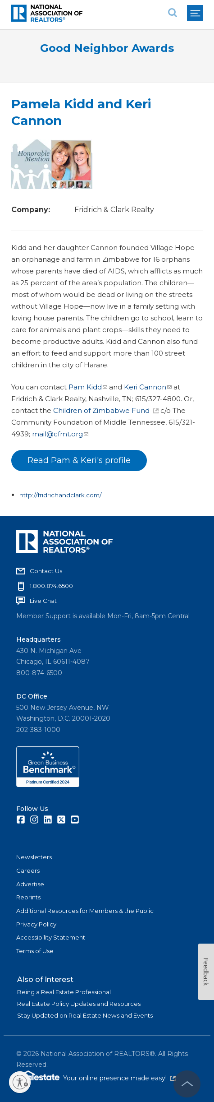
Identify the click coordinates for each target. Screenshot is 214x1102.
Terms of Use (35, 950)
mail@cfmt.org (60, 434)
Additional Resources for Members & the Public (85, 910)
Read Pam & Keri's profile (79, 460)
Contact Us (46, 570)
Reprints (28, 897)
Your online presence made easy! (119, 1078)
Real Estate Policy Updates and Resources (79, 1003)
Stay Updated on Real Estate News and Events (85, 1015)
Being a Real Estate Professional (64, 992)
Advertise (30, 884)
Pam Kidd (87, 387)
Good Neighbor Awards (107, 48)
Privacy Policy (36, 924)
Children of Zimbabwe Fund (106, 410)
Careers (28, 870)
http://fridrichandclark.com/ (60, 495)
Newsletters (34, 857)
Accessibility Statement (50, 937)
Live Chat (43, 600)
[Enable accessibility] (20, 1082)
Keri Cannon (148, 387)
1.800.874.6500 (51, 585)
